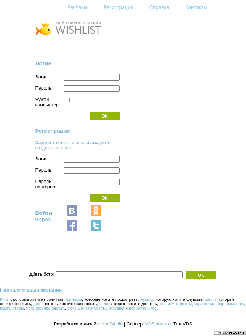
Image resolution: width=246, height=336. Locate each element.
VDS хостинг (158, 324)
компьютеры (12, 308)
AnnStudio (112, 324)
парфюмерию (230, 304)
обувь (73, 308)
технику (166, 304)
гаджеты (184, 304)
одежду (58, 308)
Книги (5, 299)
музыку (146, 299)
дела (38, 304)
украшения (204, 304)
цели (104, 304)
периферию (37, 308)
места (210, 299)
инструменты (93, 308)
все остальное (143, 308)
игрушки (116, 308)
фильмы (74, 299)
